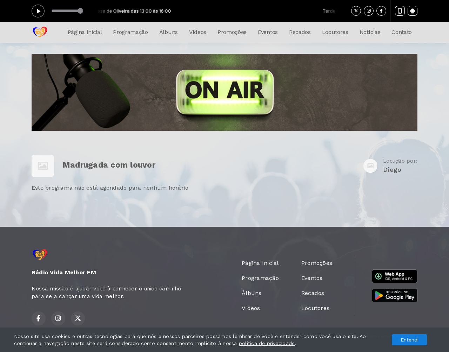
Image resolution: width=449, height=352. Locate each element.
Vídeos (197, 32)
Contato (401, 32)
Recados (300, 32)
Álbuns (168, 32)
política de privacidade (267, 343)
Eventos (268, 32)
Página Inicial (85, 32)
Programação (130, 32)
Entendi (409, 340)
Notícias (370, 32)
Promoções (232, 32)
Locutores (335, 32)
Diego (392, 169)
